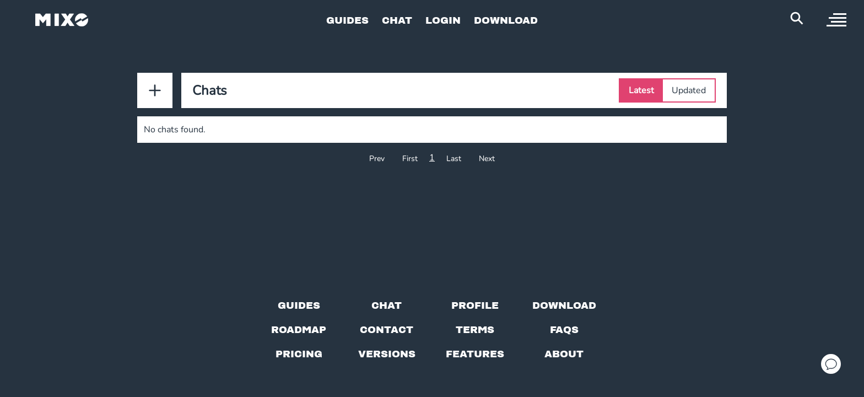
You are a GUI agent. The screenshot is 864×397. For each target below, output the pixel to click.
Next (487, 158)
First (410, 158)
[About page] (564, 354)
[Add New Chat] (154, 90)
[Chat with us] (387, 305)
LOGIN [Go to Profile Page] (443, 20)
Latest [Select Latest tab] (641, 90)
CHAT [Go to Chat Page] (397, 20)
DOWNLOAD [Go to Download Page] (506, 20)
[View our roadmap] (298, 329)
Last (453, 158)
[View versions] (386, 354)
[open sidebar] (836, 19)
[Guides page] (299, 305)
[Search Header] (797, 18)
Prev (377, 158)
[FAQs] (564, 329)
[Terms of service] (475, 329)
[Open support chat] (831, 364)
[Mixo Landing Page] (62, 20)
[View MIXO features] (475, 354)
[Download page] (564, 305)
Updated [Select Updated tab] (689, 90)
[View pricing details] (299, 354)
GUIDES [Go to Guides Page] (347, 20)
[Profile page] (474, 305)
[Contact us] (386, 329)
